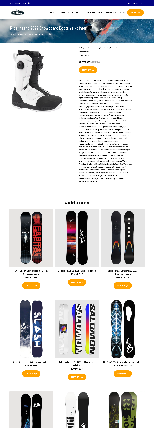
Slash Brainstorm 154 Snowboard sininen (31, 362)
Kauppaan (135, 13)
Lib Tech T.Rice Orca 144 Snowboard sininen (122, 362)
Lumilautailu (94, 48)
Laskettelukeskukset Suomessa (100, 13)
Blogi (122, 13)
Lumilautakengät (117, 48)
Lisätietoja (88, 70)
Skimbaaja (52, 13)
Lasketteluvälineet (71, 13)
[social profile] (29, 3)
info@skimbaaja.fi (135, 3)
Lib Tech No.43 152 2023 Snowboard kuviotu (77, 270)
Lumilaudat (104, 48)
